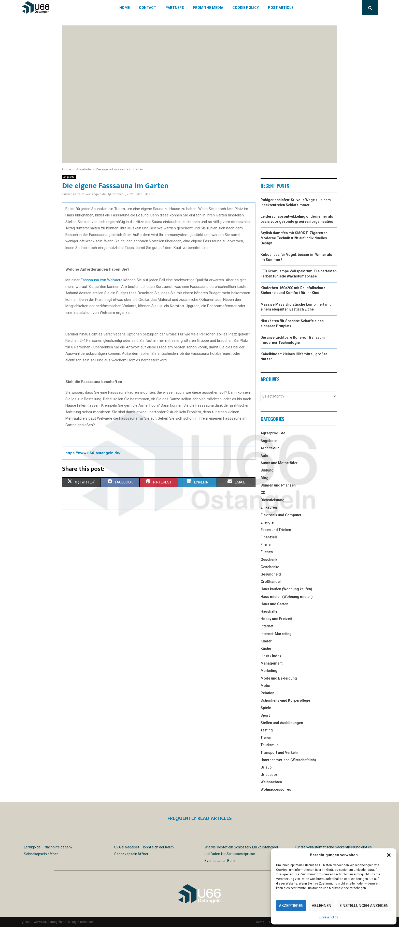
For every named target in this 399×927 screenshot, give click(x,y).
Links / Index (271, 656)
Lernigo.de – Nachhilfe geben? (48, 847)
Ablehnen (321, 905)
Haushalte (269, 611)
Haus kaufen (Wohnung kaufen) (286, 589)
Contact (147, 8)
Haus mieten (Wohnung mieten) (287, 597)
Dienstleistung (272, 500)
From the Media (208, 8)
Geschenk (269, 559)
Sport (265, 715)
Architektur (270, 448)
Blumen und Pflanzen (278, 485)
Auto (264, 455)
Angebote (69, 177)
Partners (174, 8)
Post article (280, 8)
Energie (267, 522)
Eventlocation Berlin (220, 861)
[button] (388, 855)
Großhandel (271, 582)
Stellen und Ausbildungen (282, 723)
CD (263, 493)
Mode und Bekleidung (279, 678)
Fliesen (267, 552)
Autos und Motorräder (279, 463)
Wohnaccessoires (276, 789)
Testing (267, 730)
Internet (267, 626)
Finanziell (269, 537)
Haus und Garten (274, 604)
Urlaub (266, 767)
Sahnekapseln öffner (41, 854)
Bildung (267, 470)
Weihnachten (271, 782)
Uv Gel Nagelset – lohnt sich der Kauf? (144, 847)
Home (124, 8)
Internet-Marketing (276, 634)
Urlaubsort (269, 775)
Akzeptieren (291, 905)
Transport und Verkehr (279, 753)
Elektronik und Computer (281, 515)
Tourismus (270, 745)
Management (271, 663)
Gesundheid (271, 574)
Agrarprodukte (273, 433)
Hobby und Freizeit (276, 619)
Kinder (266, 641)
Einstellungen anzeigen (364, 905)
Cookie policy (328, 917)
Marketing (269, 671)
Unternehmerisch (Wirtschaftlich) (288, 760)
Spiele (266, 708)
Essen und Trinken (276, 530)
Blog (264, 478)
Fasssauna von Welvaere (101, 280)
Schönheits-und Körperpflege (285, 700)
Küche (266, 648)
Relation (267, 693)
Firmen (267, 544)
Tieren (266, 737)
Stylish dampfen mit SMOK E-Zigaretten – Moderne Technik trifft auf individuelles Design (296, 238)
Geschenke (270, 567)
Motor (266, 686)
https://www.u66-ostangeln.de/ (93, 453)
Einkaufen (269, 507)
